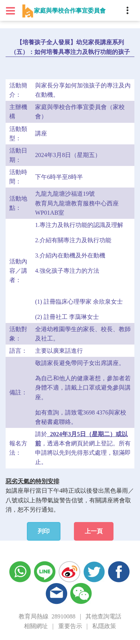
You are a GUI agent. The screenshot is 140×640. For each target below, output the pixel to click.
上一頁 (94, 531)
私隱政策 (104, 626)
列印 (44, 531)
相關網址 (36, 626)
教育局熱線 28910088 (47, 616)
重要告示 (70, 626)
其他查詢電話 (103, 616)
